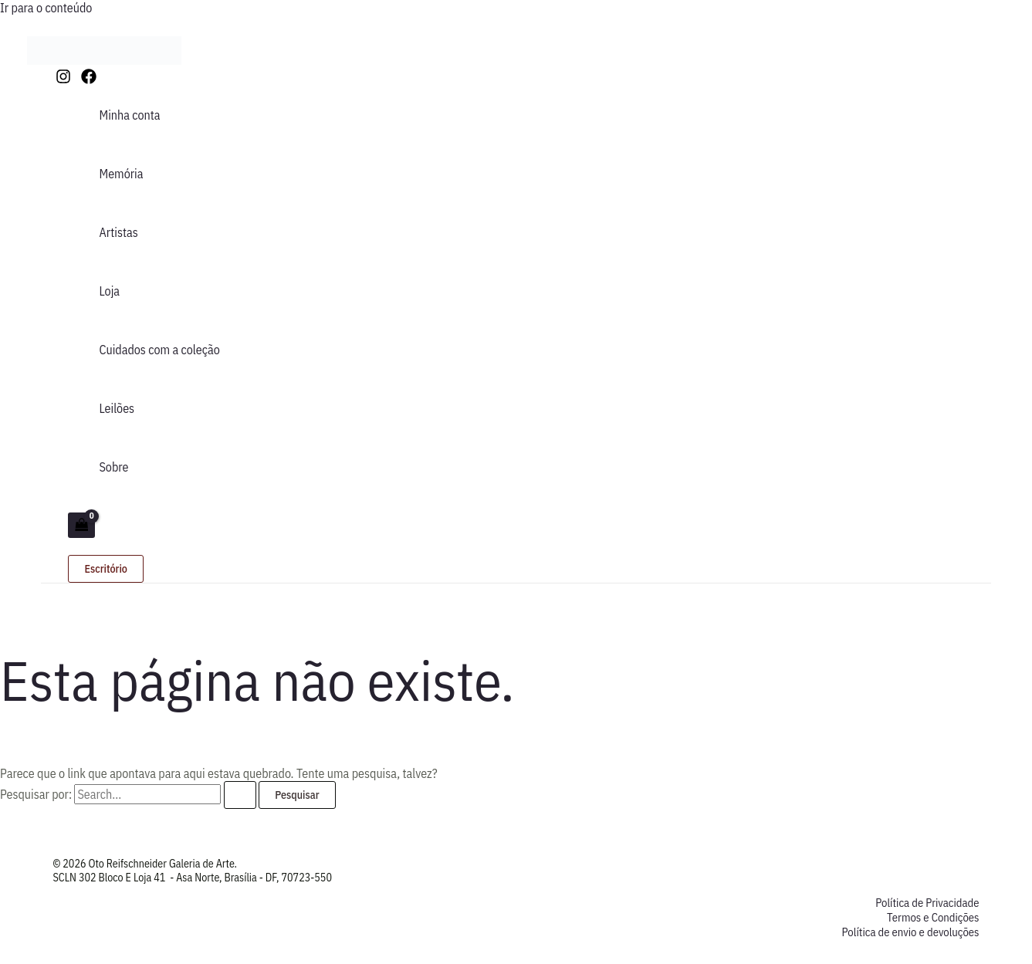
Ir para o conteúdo (46, 7)
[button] (105, 569)
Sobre (113, 467)
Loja (109, 291)
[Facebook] (88, 79)
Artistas (118, 232)
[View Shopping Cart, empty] (81, 525)
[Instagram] (63, 79)
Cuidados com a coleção (159, 349)
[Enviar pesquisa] (240, 795)
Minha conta (129, 115)
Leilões (116, 408)
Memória (121, 173)
